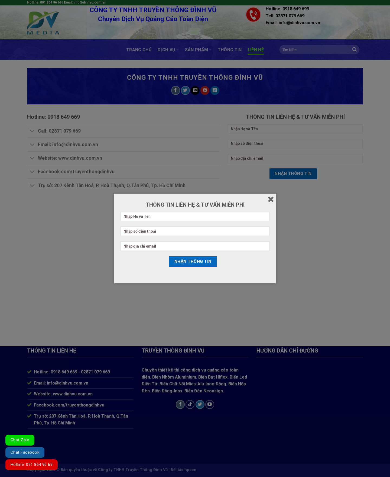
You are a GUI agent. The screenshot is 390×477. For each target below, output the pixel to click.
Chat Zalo (20, 439)
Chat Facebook (25, 452)
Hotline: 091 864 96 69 (32, 464)
